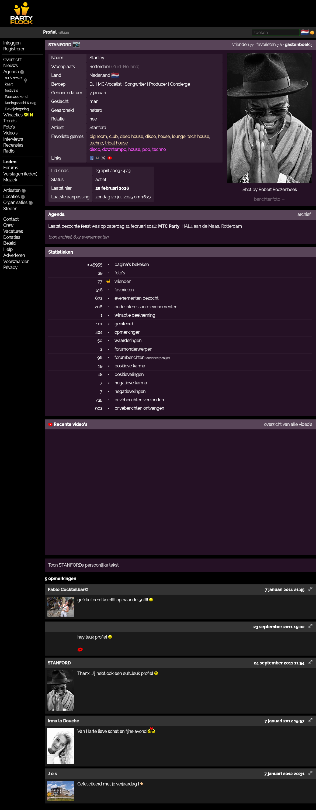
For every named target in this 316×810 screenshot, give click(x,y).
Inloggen (11, 43)
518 (99, 289)
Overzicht (12, 59)
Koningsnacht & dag (20, 103)
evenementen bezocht (136, 298)
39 (100, 272)
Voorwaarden (16, 261)
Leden (9, 161)
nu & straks (13, 78)
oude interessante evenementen (145, 306)
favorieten (266, 44)
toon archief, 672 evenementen (78, 237)
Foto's (9, 127)
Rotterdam (99, 66)
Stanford (97, 127)
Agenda (11, 71)
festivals (11, 90)
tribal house (116, 143)
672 (98, 298)
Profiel (50, 32)
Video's (10, 133)
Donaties (11, 237)
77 (100, 281)
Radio (8, 151)
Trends (9, 120)
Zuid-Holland (125, 66)
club (113, 136)
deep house (131, 136)
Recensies (13, 145)
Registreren (14, 48)
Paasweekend (16, 97)
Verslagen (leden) (20, 174)
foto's (119, 272)
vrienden (240, 44)
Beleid (9, 243)
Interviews (13, 139)
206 (98, 306)
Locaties (11, 196)
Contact (11, 219)
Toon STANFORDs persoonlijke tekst (83, 565)
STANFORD (59, 44)
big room (98, 136)
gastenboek (297, 44)
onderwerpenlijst (157, 358)
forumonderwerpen (133, 349)
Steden (10, 208)
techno (96, 143)
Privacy (10, 267)
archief (304, 214)
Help (8, 249)
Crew (8, 225)
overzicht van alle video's (288, 424)
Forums (10, 167)
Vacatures (13, 231)
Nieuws (10, 65)
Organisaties (15, 202)
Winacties (18, 115)
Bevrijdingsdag (17, 109)
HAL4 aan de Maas (200, 226)
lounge (178, 136)
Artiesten (11, 190)
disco (150, 136)
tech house (198, 136)
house (164, 136)
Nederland (99, 75)
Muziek (10, 179)
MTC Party (168, 226)
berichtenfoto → (269, 199)
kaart (9, 84)
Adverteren (14, 255)
